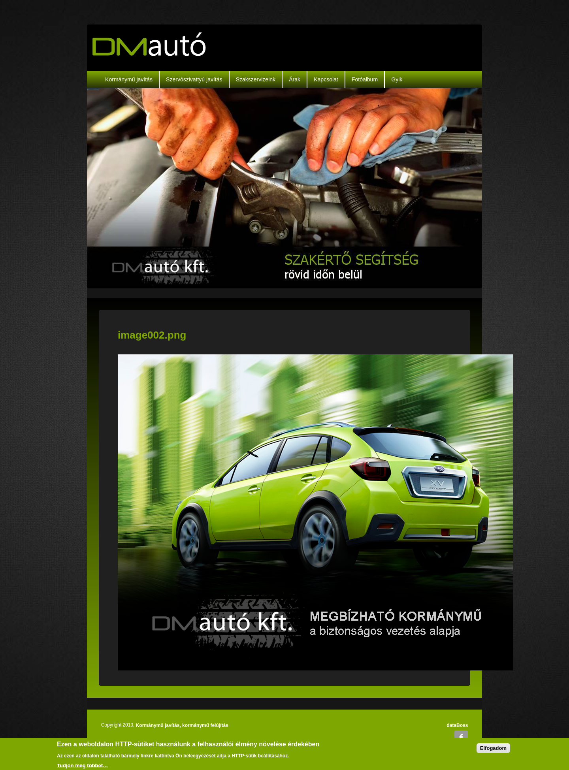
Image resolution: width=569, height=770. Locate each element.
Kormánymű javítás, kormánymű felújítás (182, 725)
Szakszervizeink (255, 79)
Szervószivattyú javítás (194, 79)
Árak (294, 79)
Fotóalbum (365, 79)
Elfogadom (493, 748)
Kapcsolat (326, 79)
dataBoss (457, 725)
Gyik (396, 79)
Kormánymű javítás (129, 79)
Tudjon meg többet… (82, 765)
